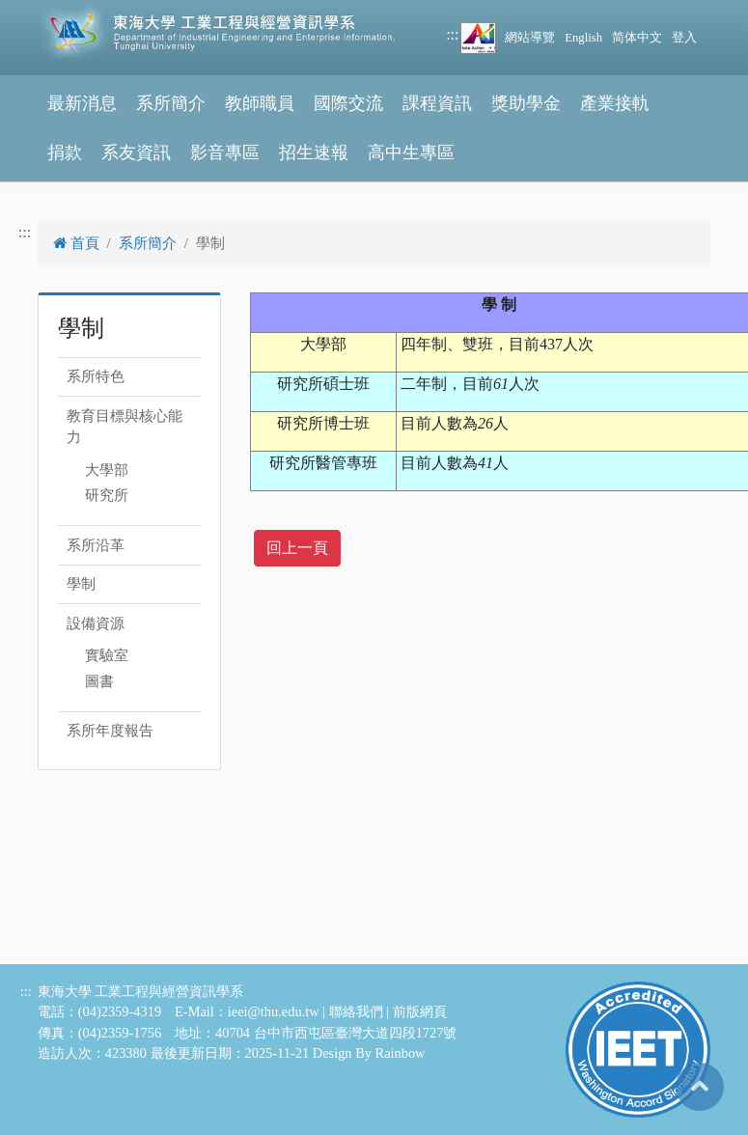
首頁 (76, 243)
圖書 (99, 681)
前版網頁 (420, 1011)
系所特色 (96, 376)
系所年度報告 (110, 730)
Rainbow (400, 1053)
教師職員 (259, 103)
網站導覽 (530, 37)
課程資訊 (437, 103)
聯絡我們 (356, 1011)
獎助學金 (526, 103)
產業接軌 (615, 103)
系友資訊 (136, 152)
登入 (684, 37)
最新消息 (82, 103)
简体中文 (637, 37)
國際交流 (348, 103)
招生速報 (313, 152)
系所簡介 (171, 103)
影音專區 (225, 152)
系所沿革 (96, 545)
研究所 (106, 495)
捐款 (64, 152)
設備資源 (96, 623)
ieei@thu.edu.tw (273, 1011)
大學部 (106, 470)
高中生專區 (411, 152)
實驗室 (106, 655)
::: (452, 34)
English (583, 37)
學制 (81, 584)
